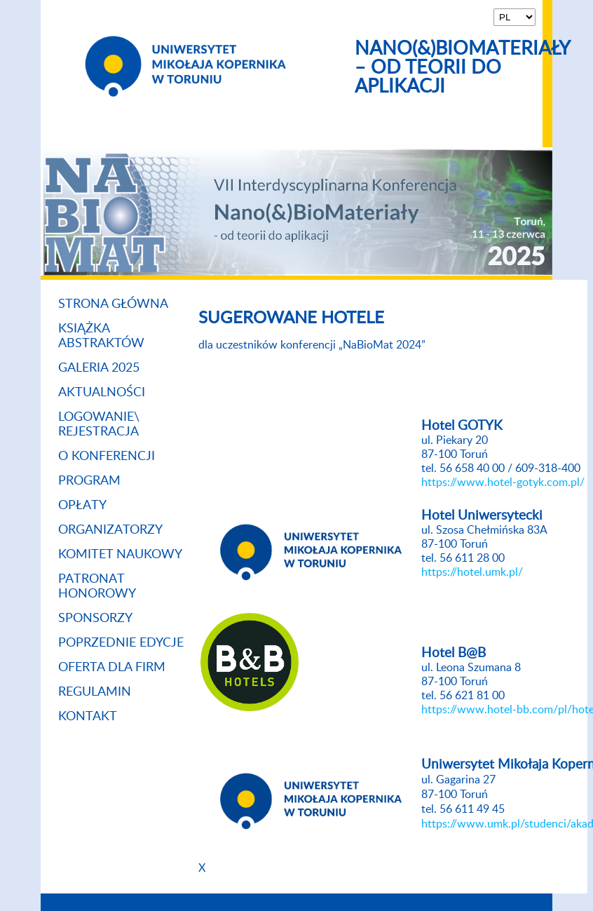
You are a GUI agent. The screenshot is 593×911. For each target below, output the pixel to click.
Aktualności (101, 392)
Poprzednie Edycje (121, 643)
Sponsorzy (95, 618)
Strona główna (113, 304)
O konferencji (106, 456)
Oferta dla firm (111, 667)
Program (89, 481)
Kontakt (87, 716)
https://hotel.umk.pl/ (472, 572)
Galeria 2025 (98, 368)
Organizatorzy (110, 530)
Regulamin (94, 692)
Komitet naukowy (120, 554)
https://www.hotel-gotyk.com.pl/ (503, 482)
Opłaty (82, 505)
